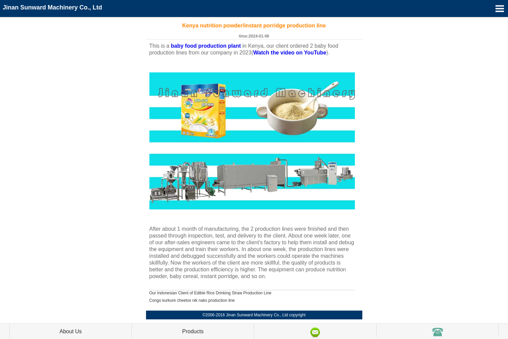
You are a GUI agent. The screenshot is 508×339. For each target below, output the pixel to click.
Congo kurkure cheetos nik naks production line (192, 300)
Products (192, 331)
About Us (70, 331)
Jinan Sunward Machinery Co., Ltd (52, 7)
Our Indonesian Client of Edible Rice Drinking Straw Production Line (210, 293)
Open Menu (499, 8)
